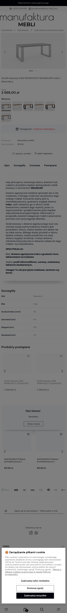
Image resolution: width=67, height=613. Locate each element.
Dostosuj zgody (35, 588)
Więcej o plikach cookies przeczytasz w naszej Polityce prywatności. (33, 572)
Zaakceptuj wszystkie (35, 595)
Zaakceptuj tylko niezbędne (35, 581)
